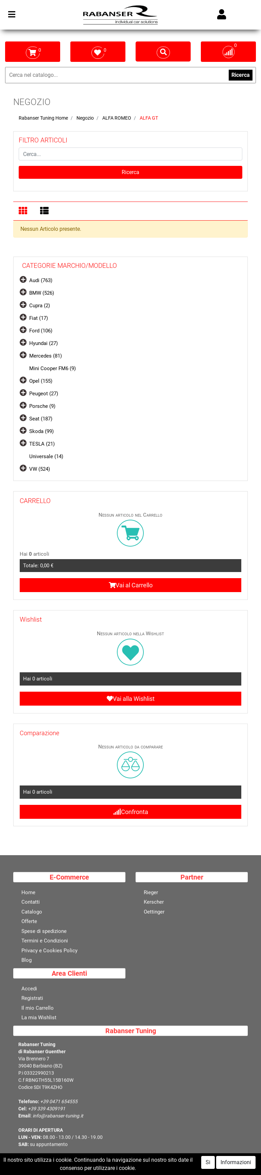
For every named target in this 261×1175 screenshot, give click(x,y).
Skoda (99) (41, 431)
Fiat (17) (38, 318)
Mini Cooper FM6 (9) (52, 368)
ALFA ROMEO (116, 118)
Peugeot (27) (43, 394)
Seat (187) (40, 419)
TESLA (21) (42, 444)
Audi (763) (40, 280)
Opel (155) (40, 381)
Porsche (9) (42, 406)
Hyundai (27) (43, 343)
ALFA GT (149, 118)
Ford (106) (40, 331)
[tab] (24, 211)
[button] (130, 172)
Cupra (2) (39, 306)
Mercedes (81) (45, 356)
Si (208, 1168)
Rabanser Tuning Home (43, 118)
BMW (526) (41, 293)
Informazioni (236, 1168)
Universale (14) (46, 456)
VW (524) (39, 469)
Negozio (85, 118)
